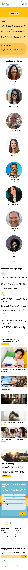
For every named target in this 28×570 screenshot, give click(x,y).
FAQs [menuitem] (16, 543)
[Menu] (22, 4)
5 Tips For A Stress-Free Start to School (10, 406)
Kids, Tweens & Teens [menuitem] (5, 543)
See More (14, 261)
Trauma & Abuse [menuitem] (4, 532)
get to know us (6, 475)
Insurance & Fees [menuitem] (18, 540)
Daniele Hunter (14, 253)
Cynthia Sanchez (14, 204)
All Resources (4, 344)
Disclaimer (6, 566)
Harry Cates (14, 229)
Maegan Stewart (14, 155)
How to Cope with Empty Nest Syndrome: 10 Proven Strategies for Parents (12, 388)
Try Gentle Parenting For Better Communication (12, 422)
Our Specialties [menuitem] (5, 528)
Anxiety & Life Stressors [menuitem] (5, 534)
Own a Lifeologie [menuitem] (19, 1)
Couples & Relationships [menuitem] (6, 540)
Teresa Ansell (14, 81)
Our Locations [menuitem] (18, 534)
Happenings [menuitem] (17, 536)
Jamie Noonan (14, 106)
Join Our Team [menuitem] (18, 538)
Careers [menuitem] (25, 1)
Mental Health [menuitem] (3, 530)
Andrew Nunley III (14, 131)
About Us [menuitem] (17, 530)
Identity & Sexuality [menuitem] (4, 538)
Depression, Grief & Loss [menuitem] (5, 536)
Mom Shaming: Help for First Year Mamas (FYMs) (12, 439)
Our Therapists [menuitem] (18, 532)
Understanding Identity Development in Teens (13, 370)
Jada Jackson (14, 180)
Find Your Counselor (14, 13)
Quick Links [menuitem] (18, 528)
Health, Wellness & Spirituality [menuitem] (6, 545)
